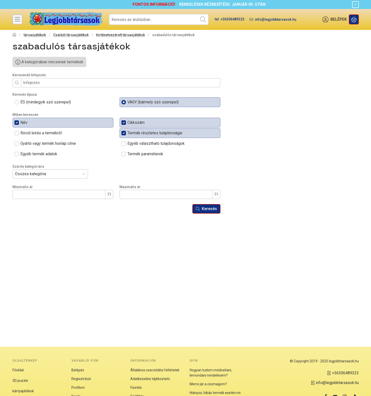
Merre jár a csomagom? (208, 384)
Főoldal (18, 370)
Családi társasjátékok (71, 35)
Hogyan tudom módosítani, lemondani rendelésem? (211, 372)
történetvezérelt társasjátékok (120, 35)
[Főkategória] (14, 35)
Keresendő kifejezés (29, 75)
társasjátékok (35, 35)
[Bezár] (355, 4)
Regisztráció (81, 379)
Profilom (78, 388)
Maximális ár (130, 187)
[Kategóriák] (17, 19)
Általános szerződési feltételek (154, 370)
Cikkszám (136, 122)
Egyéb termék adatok (38, 154)
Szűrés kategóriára (28, 166)
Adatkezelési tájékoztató (150, 379)
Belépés (77, 370)
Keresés (206, 208)
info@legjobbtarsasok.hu (275, 19)
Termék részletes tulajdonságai (154, 133)
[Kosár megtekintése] (354, 19)
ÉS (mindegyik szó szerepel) (45, 102)
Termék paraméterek (145, 154)
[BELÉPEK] (334, 19)
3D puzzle (20, 381)
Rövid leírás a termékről (41, 133)
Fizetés (136, 388)
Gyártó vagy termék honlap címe (48, 143)
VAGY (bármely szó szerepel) (153, 102)
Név (23, 122)
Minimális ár (22, 187)
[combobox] (159, 19)
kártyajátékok (23, 391)
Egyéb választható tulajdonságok (156, 143)
